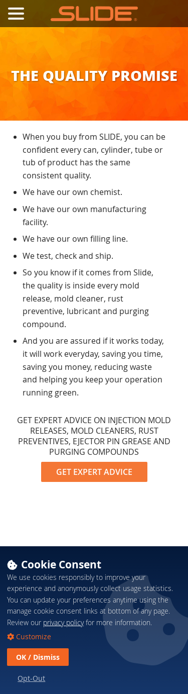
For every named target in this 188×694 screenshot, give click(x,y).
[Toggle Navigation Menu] (16, 14)
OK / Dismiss (38, 670)
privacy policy (63, 636)
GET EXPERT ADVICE (94, 471)
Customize (32, 650)
